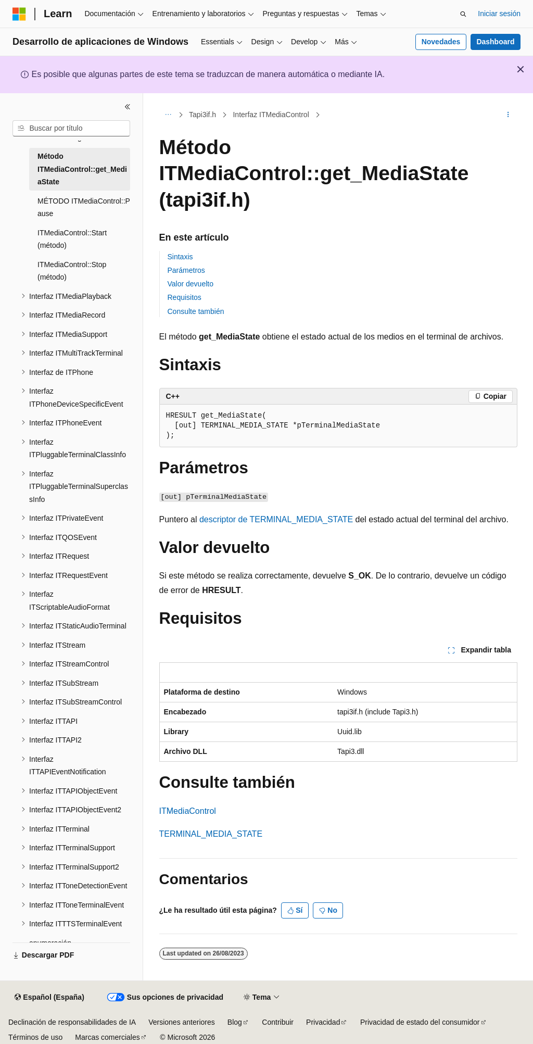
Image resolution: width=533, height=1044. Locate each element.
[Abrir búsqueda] (463, 14)
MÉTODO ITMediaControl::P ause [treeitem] (83, 207)
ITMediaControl (187, 811)
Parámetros (186, 270)
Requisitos (184, 297)
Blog (234, 1022)
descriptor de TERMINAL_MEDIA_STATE (276, 519)
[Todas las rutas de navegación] (168, 115)
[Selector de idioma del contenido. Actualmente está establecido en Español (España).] (49, 997)
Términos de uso (35, 1037)
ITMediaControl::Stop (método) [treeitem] (71, 271)
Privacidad (323, 1022)
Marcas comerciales (107, 1037)
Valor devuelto (190, 284)
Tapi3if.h (202, 114)
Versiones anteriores (181, 1022)
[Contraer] (127, 106)
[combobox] (71, 128)
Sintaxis (180, 257)
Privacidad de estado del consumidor (420, 1022)
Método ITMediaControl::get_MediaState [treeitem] (82, 169)
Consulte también (196, 311)
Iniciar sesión (499, 13)
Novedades (441, 41)
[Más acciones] (508, 115)
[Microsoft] (19, 14)
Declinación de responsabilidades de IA (72, 1022)
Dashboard (495, 41)
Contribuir (278, 1022)
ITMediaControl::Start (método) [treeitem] (72, 239)
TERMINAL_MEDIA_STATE (211, 833)
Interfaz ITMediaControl (271, 114)
